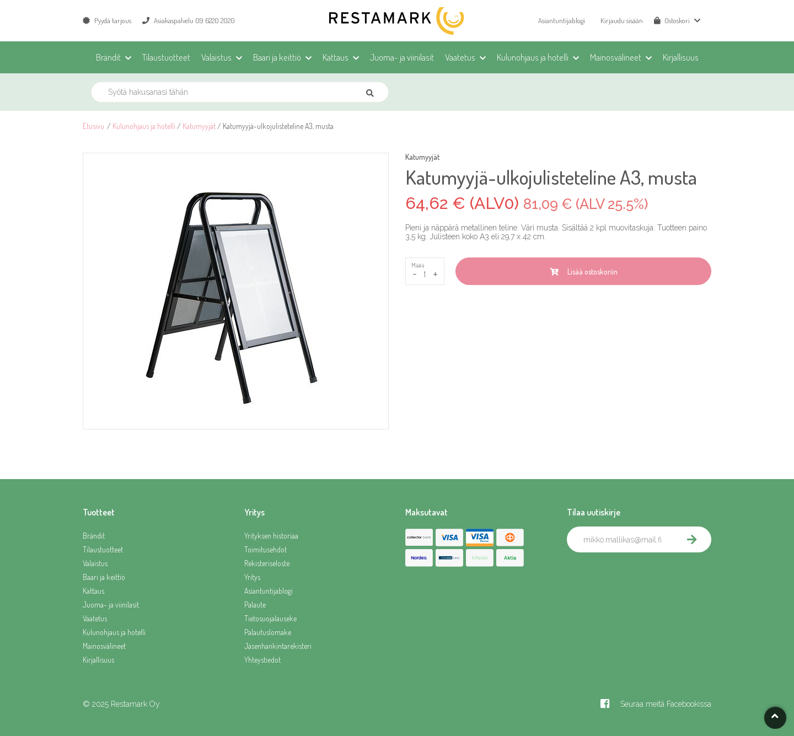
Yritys (252, 577)
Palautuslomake (267, 632)
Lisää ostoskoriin (584, 271)
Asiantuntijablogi (561, 20)
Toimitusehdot (265, 549)
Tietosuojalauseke (270, 618)
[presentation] (650, 576)
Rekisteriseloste (266, 563)
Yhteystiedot (262, 659)
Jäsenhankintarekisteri (278, 646)
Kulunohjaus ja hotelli (143, 126)
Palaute (255, 604)
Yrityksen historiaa (271, 535)
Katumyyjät (199, 126)
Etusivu (93, 126)
